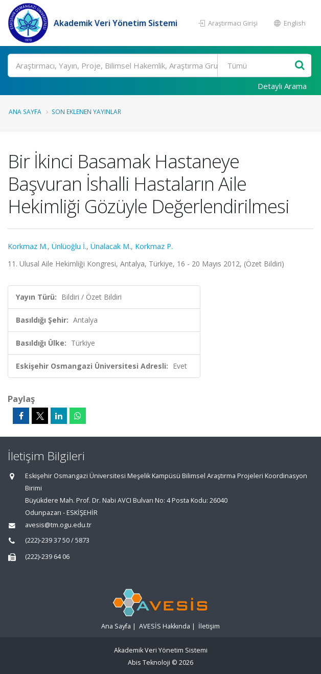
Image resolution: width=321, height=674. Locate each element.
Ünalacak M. (110, 246)
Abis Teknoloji (149, 662)
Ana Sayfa (25, 111)
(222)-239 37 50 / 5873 (57, 540)
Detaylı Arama (282, 86)
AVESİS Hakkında (164, 626)
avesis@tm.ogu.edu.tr (58, 525)
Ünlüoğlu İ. (69, 246)
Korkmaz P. (154, 246)
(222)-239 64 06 (47, 556)
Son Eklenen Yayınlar (86, 111)
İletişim (209, 626)
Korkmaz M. (28, 246)
